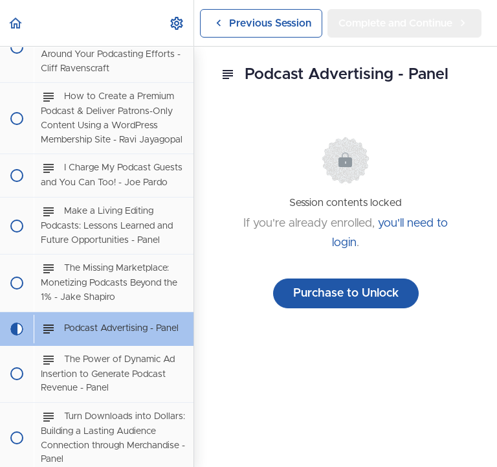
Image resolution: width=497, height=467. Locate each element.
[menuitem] (177, 23)
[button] (16, 23)
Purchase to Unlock (346, 293)
